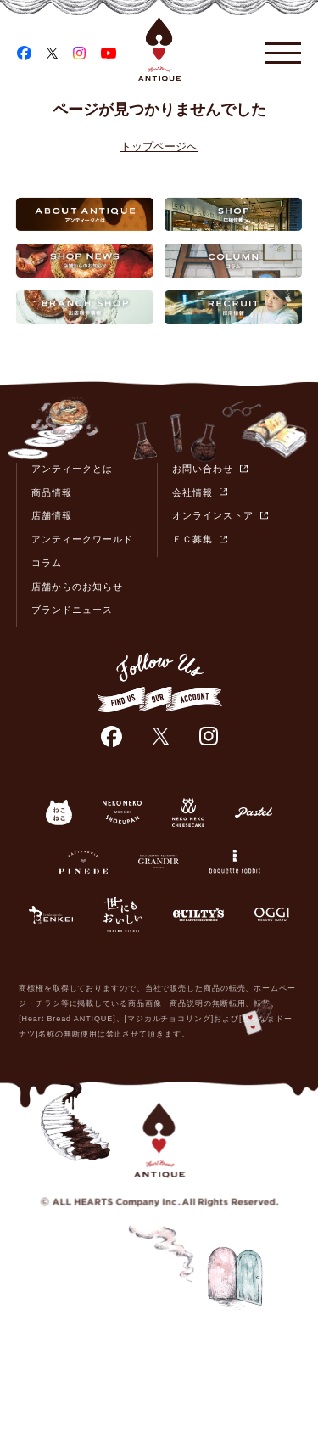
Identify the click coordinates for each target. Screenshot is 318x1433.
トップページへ (159, 146)
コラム (46, 563)
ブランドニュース (72, 609)
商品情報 (51, 492)
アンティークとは (72, 469)
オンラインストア (213, 515)
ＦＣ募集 (192, 539)
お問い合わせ (202, 469)
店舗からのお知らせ (77, 587)
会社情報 (192, 492)
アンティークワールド (82, 539)
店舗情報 (51, 515)
